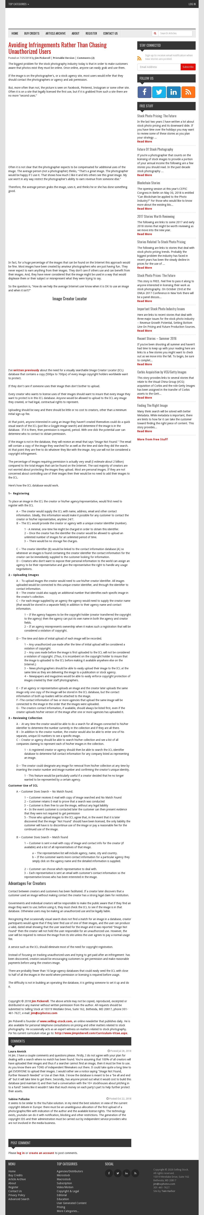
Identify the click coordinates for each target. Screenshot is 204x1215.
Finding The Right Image (152, 405)
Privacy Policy (16, 1195)
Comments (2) (85, 58)
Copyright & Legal (68, 1191)
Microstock (63, 1175)
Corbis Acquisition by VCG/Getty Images (161, 372)
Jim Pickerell (42, 58)
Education (63, 1199)
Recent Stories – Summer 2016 (157, 338)
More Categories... (68, 1211)
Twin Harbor (168, 1191)
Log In (192, 4)
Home (15, 33)
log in (21, 1153)
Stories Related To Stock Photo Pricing (161, 241)
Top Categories (18, 4)
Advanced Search (18, 1199)
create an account (41, 1153)
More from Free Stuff (152, 439)
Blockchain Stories (148, 182)
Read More (144, 141)
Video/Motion (65, 1187)
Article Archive (56, 33)
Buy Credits (31, 33)
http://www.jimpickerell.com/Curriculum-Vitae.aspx (91, 1033)
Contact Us (110, 33)
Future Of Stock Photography (155, 149)
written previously (26, 370)
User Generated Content (71, 1203)
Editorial (62, 1195)
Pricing (61, 1207)
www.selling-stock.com (56, 1021)
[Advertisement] (69, 129)
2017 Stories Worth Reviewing (156, 216)
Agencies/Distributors (70, 1171)
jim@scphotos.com (44, 1013)
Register (91, 33)
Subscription (64, 1183)
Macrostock (64, 1179)
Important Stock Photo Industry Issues (161, 308)
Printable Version (64, 58)
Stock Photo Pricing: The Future (156, 115)
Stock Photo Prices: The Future (156, 275)
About (75, 33)
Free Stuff (146, 106)
